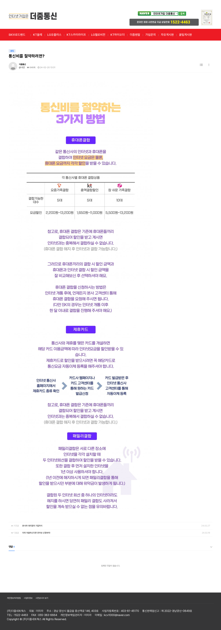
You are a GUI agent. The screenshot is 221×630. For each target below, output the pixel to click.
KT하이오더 (117, 34)
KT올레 (37, 34)
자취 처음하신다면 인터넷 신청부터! (36, 533)
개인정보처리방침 (14, 598)
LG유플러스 (54, 34)
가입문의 (150, 34)
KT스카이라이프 (76, 34)
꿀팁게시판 (185, 34)
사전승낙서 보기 (42, 598)
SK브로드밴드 (17, 34)
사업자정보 (28, 598)
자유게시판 (167, 34)
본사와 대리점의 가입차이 (32, 526)
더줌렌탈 (135, 34)
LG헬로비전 (98, 34)
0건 (22, 67)
